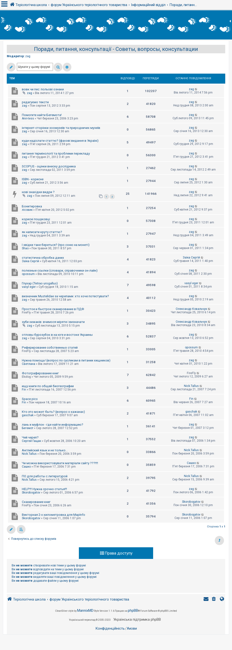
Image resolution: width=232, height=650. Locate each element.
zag (27, 56)
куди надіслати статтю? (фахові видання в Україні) (60, 140)
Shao (25, 248)
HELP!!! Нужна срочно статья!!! (44, 489)
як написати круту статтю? (42, 232)
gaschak (27, 415)
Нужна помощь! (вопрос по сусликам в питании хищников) (66, 360)
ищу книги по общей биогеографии (48, 386)
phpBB (133, 610)
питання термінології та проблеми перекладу (56, 153)
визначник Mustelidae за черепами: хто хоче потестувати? (65, 296)
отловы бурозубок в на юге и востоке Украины (57, 335)
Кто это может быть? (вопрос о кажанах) (53, 412)
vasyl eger (29, 287)
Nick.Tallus (191, 386)
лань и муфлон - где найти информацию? (52, 424)
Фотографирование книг (40, 373)
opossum (28, 274)
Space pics (30, 399)
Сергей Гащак (31, 441)
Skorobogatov (31, 492)
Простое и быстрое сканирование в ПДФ (53, 309)
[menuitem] (214, 599)
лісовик (27, 209)
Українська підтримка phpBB (137, 619)
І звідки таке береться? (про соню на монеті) (56, 245)
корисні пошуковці (36, 219)
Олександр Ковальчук (191, 309)
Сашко (26, 466)
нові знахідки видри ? (38, 192)
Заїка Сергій (30, 261)
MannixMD (85, 610)
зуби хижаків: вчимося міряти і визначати (53, 322)
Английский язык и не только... (45, 450)
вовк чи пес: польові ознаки (43, 89)
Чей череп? (30, 437)
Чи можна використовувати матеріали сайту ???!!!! (60, 463)
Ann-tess (28, 118)
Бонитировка (32, 206)
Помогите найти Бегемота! (42, 115)
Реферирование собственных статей (50, 347)
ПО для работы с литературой (44, 476)
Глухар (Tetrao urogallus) (40, 283)
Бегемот (27, 428)
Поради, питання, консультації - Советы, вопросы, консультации (116, 49)
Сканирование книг (36, 502)
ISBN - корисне (32, 179)
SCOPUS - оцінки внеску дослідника (49, 166)
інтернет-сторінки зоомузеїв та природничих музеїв (61, 128)
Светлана (28, 364)
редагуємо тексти (35, 102)
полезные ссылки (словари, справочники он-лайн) (60, 270)
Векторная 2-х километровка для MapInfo (53, 515)
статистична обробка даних (43, 257)
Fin (24, 389)
